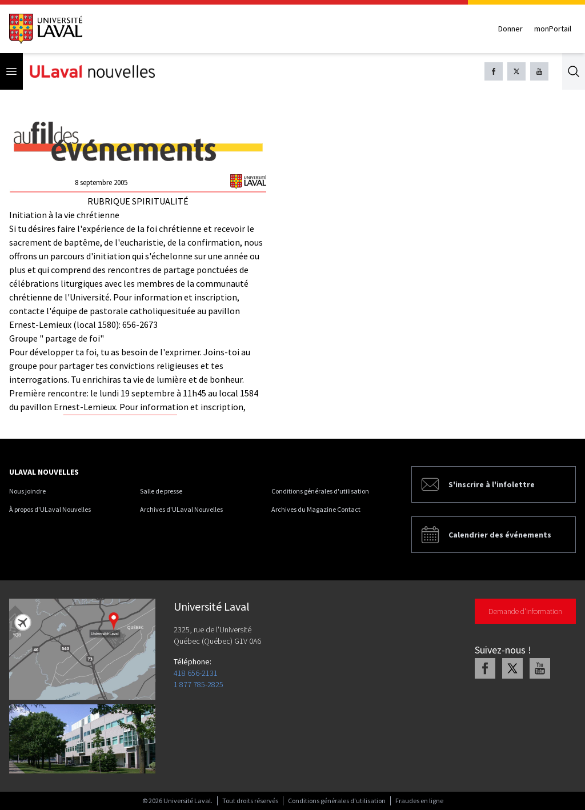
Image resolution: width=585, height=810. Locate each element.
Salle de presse (161, 491)
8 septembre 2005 (101, 182)
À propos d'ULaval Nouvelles (50, 509)
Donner (510, 28)
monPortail (552, 28)
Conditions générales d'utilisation (320, 491)
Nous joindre (27, 491)
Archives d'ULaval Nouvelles (181, 509)
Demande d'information (525, 611)
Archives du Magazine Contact (315, 509)
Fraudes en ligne (419, 800)
